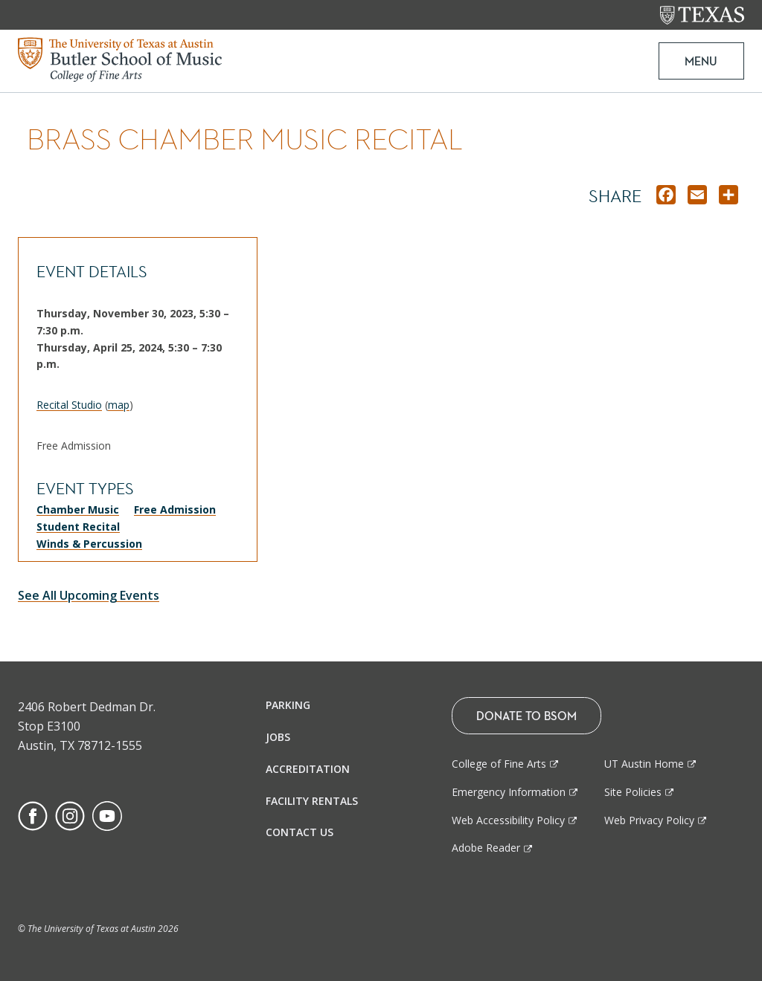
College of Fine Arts (499, 764)
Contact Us (299, 832)
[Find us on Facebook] (33, 815)
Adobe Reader (486, 848)
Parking (288, 705)
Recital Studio (69, 405)
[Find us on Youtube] (107, 815)
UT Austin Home (644, 764)
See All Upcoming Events (88, 595)
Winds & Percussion (89, 544)
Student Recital (78, 526)
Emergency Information (509, 792)
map (118, 405)
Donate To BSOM (526, 715)
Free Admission (175, 509)
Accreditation (308, 769)
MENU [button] (701, 61)
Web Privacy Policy (649, 820)
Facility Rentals (312, 801)
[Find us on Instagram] (70, 815)
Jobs (278, 737)
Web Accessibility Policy (508, 820)
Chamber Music (77, 509)
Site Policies (633, 792)
